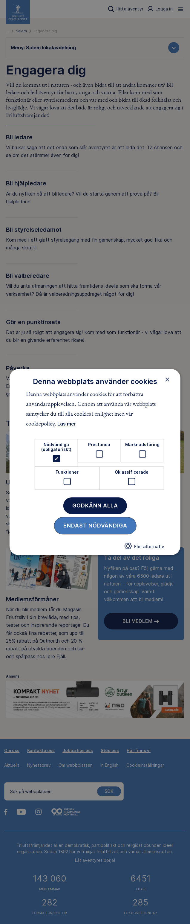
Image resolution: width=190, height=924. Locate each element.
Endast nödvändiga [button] (95, 525)
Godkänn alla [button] (95, 505)
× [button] (167, 379)
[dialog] (95, 462)
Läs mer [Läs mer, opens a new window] (66, 424)
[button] (144, 548)
